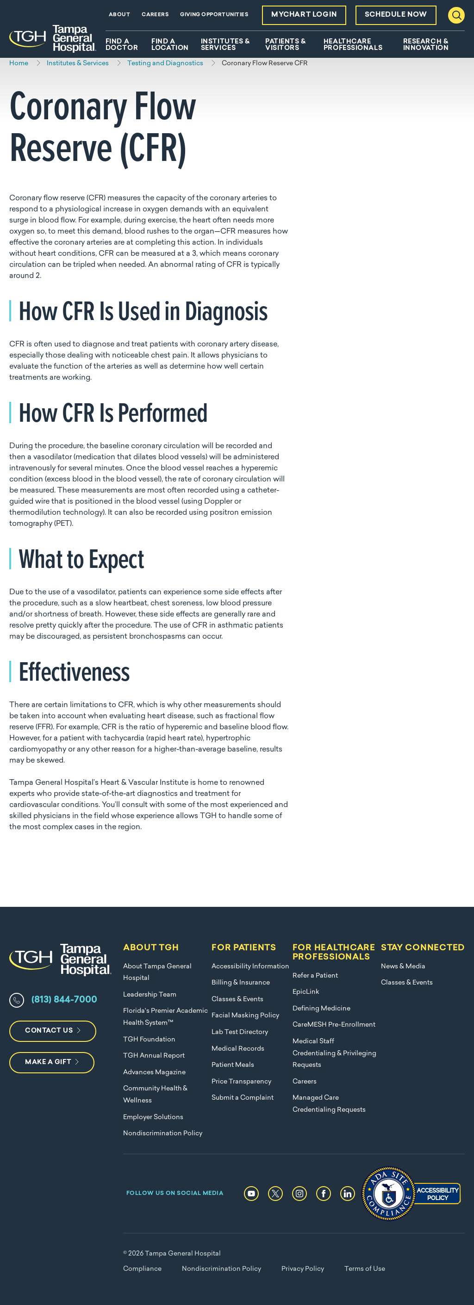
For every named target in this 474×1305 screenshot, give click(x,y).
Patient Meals (233, 1065)
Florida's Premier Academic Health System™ (165, 1017)
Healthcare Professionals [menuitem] (353, 45)
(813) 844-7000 (64, 1000)
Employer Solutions (153, 1117)
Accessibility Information (250, 966)
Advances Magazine (154, 1072)
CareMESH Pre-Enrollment (334, 1025)
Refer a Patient (315, 976)
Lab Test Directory (240, 1032)
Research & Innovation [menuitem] (426, 45)
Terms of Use (364, 1269)
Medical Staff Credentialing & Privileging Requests (334, 1053)
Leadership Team (149, 994)
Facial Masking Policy (245, 1015)
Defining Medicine (321, 1008)
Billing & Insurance (241, 982)
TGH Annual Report (154, 1056)
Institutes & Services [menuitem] (225, 45)
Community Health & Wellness (155, 1094)
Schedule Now (396, 15)
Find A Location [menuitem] (169, 45)
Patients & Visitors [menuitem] (285, 45)
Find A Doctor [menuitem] (122, 45)
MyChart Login (304, 15)
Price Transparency (241, 1081)
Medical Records (238, 1049)
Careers (155, 15)
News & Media (403, 966)
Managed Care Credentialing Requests (329, 1104)
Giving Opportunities (214, 15)
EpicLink (306, 992)
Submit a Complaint (243, 1098)
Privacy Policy (302, 1269)
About (119, 15)
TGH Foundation (149, 1039)
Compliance (142, 1269)
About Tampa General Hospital (157, 972)
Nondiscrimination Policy (162, 1133)
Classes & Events (237, 999)
